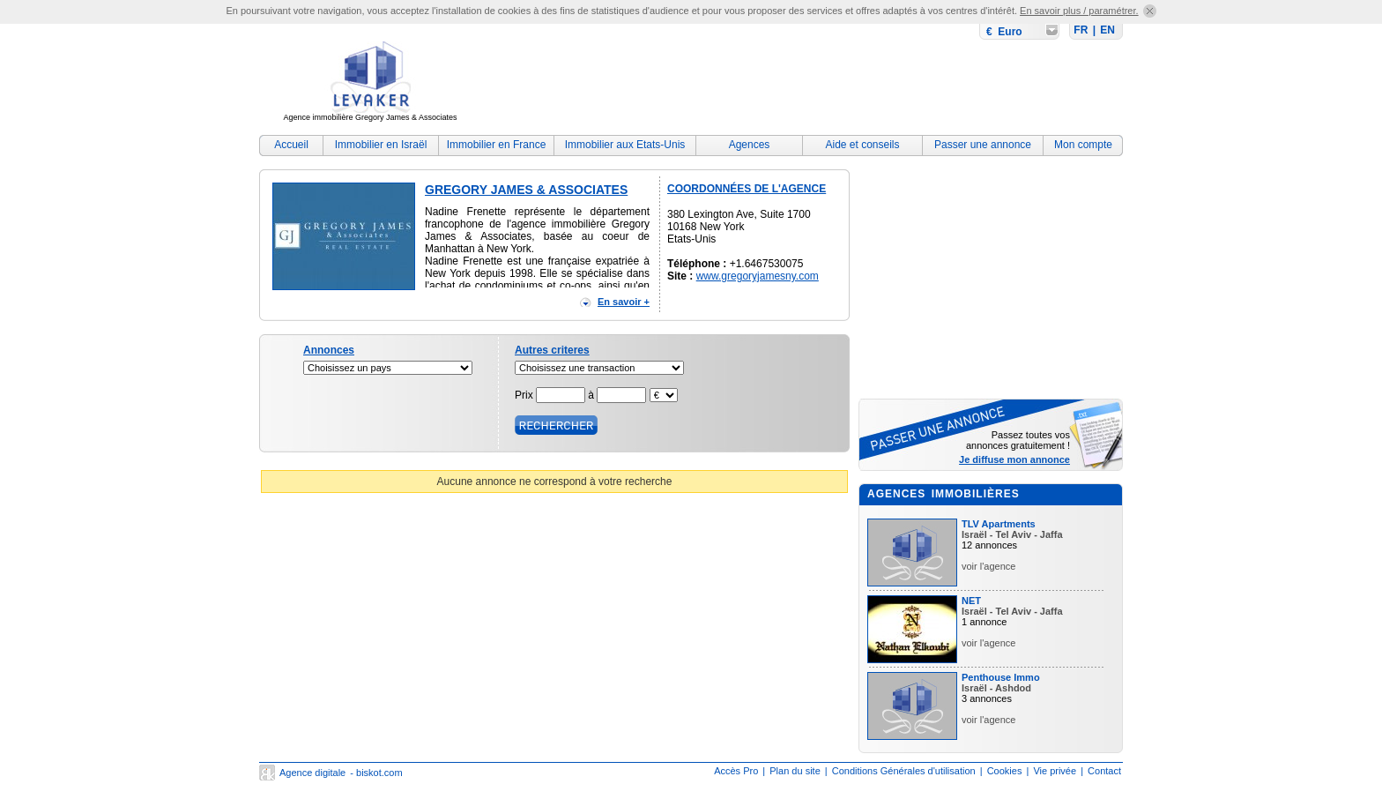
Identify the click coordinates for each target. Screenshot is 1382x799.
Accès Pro (736, 770)
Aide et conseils (862, 144)
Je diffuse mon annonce (1014, 459)
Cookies (1004, 770)
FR (1081, 30)
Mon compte (1083, 144)
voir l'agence (988, 566)
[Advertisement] (802, 83)
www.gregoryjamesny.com (757, 276)
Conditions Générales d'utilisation (904, 770)
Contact (1104, 770)
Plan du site (794, 770)
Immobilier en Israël (381, 144)
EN (1107, 30)
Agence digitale (312, 772)
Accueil (291, 144)
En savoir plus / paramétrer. (1079, 10)
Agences (749, 144)
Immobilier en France (496, 144)
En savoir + (624, 301)
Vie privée (1054, 770)
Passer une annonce (982, 144)
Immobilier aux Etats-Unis (625, 144)
